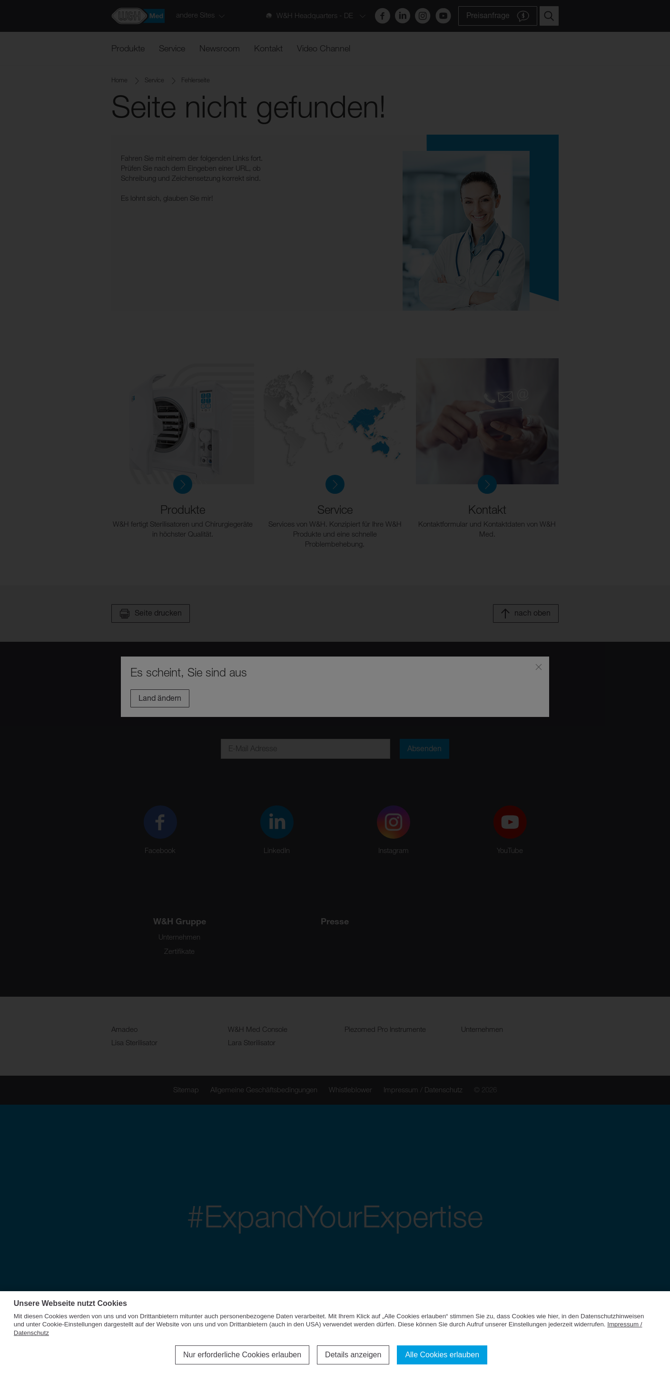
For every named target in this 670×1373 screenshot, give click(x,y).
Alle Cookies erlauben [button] (442, 1355)
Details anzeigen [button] (353, 1355)
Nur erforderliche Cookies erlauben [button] (242, 1355)
